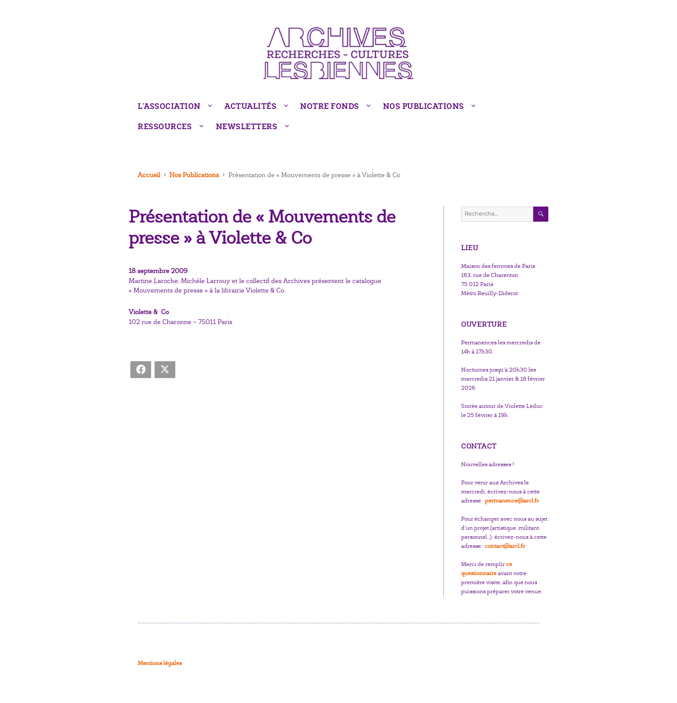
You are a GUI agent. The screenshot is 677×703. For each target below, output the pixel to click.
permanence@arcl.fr (512, 500)
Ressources (165, 126)
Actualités (250, 106)
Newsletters (247, 126)
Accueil (149, 175)
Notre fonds (329, 106)
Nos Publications (423, 106)
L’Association (169, 106)
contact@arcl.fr (505, 546)
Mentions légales (160, 663)
